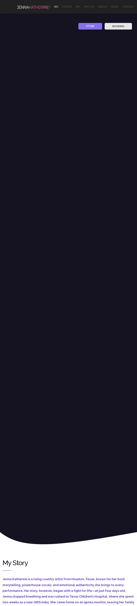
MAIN (47, 6)
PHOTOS (89, 6)
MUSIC (115, 6)
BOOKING (118, 26)
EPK (78, 6)
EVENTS (67, 6)
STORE (90, 26)
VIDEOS (102, 6)
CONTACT (128, 6)
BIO (56, 6)
